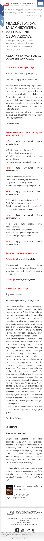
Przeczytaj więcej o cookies (19, 538)
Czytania (23, 41)
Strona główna (12, 41)
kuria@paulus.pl (32, 524)
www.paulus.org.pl (16, 524)
